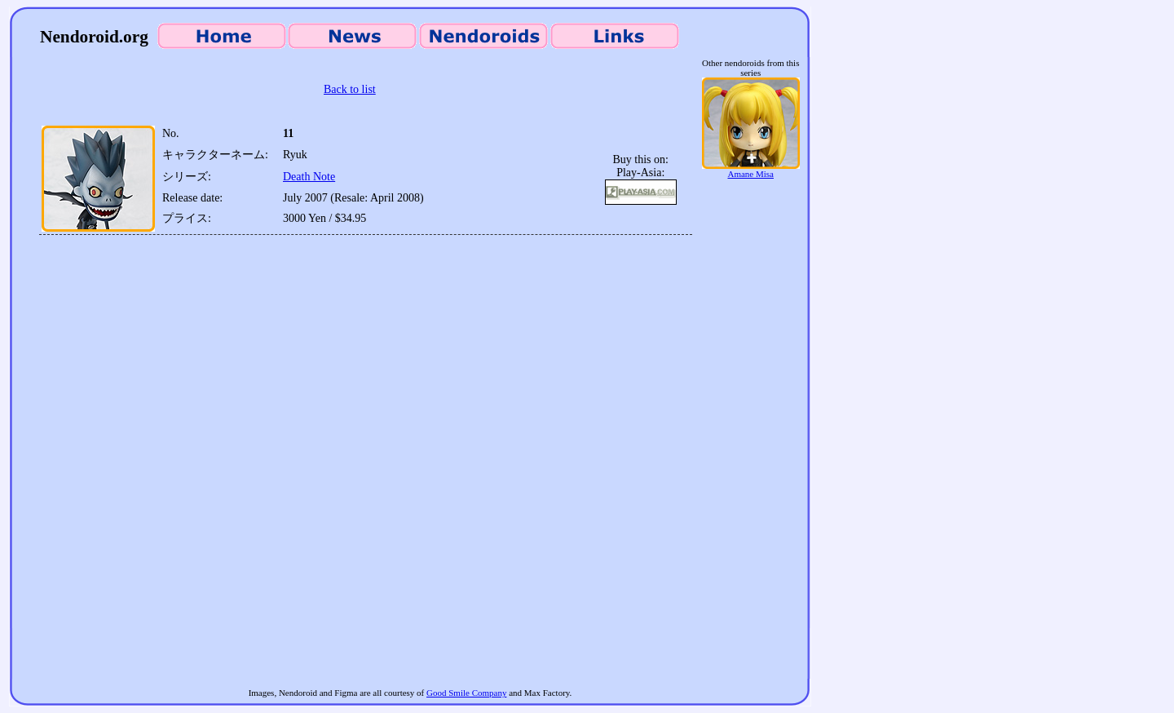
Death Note (309, 176)
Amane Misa (751, 170)
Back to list (350, 89)
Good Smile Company (466, 693)
